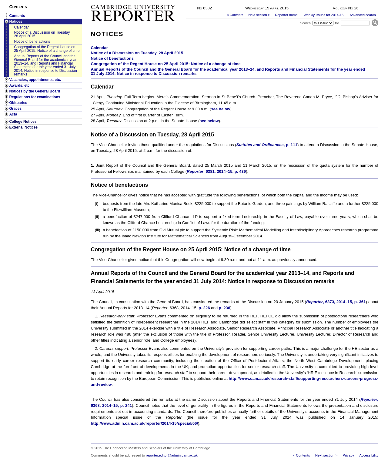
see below (220, 109)
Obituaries (18, 103)
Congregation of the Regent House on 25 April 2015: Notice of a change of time (46, 49)
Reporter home (286, 15)
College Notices (22, 121)
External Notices (23, 127)
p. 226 (204, 308)
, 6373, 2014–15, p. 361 (336, 302)
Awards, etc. (19, 85)
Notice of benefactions (32, 41)
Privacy (348, 455)
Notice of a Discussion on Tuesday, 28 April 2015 (42, 34)
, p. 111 (266, 144)
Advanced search (363, 15)
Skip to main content (362, 2)
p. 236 (224, 308)
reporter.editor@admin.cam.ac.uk (171, 455)
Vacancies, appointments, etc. (35, 80)
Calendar (21, 27)
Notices (15, 21)
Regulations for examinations (34, 97)
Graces (15, 108)
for (337, 23)
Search (305, 23)
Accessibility (368, 455)
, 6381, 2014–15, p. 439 (216, 171)
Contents (17, 16)
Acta (13, 114)
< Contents (235, 15)
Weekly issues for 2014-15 (324, 15)
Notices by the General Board (34, 91)
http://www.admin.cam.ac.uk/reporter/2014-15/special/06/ (144, 423)
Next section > (259, 15)
